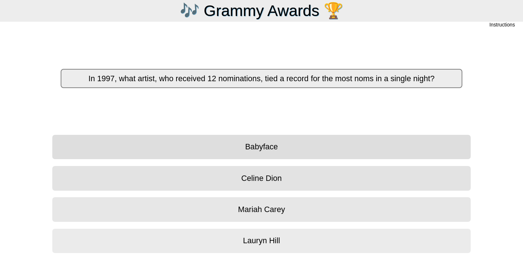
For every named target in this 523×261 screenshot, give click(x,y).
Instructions (502, 25)
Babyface (261, 146)
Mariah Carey (261, 209)
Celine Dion (261, 178)
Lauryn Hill (261, 240)
